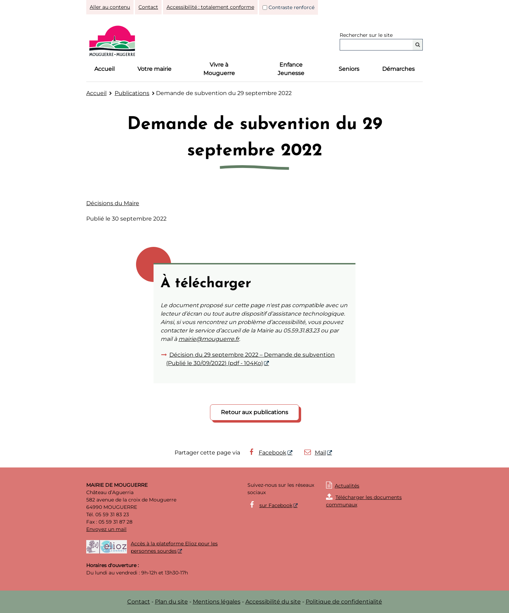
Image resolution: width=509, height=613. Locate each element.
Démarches (398, 69)
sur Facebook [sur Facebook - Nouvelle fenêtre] (275, 505)
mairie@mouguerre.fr (208, 339)
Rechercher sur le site (366, 35)
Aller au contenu (110, 7)
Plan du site (171, 601)
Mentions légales (216, 601)
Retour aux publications (254, 412)
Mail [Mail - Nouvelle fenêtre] (314, 452)
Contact (148, 7)
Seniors (349, 69)
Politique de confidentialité (344, 601)
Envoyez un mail (106, 529)
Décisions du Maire (112, 203)
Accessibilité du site (273, 601)
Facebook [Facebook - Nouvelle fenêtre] (266, 452)
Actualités (347, 486)
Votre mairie (154, 69)
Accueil (104, 69)
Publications (132, 93)
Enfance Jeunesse (291, 68)
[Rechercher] (418, 44)
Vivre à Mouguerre (219, 68)
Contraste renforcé (291, 7)
